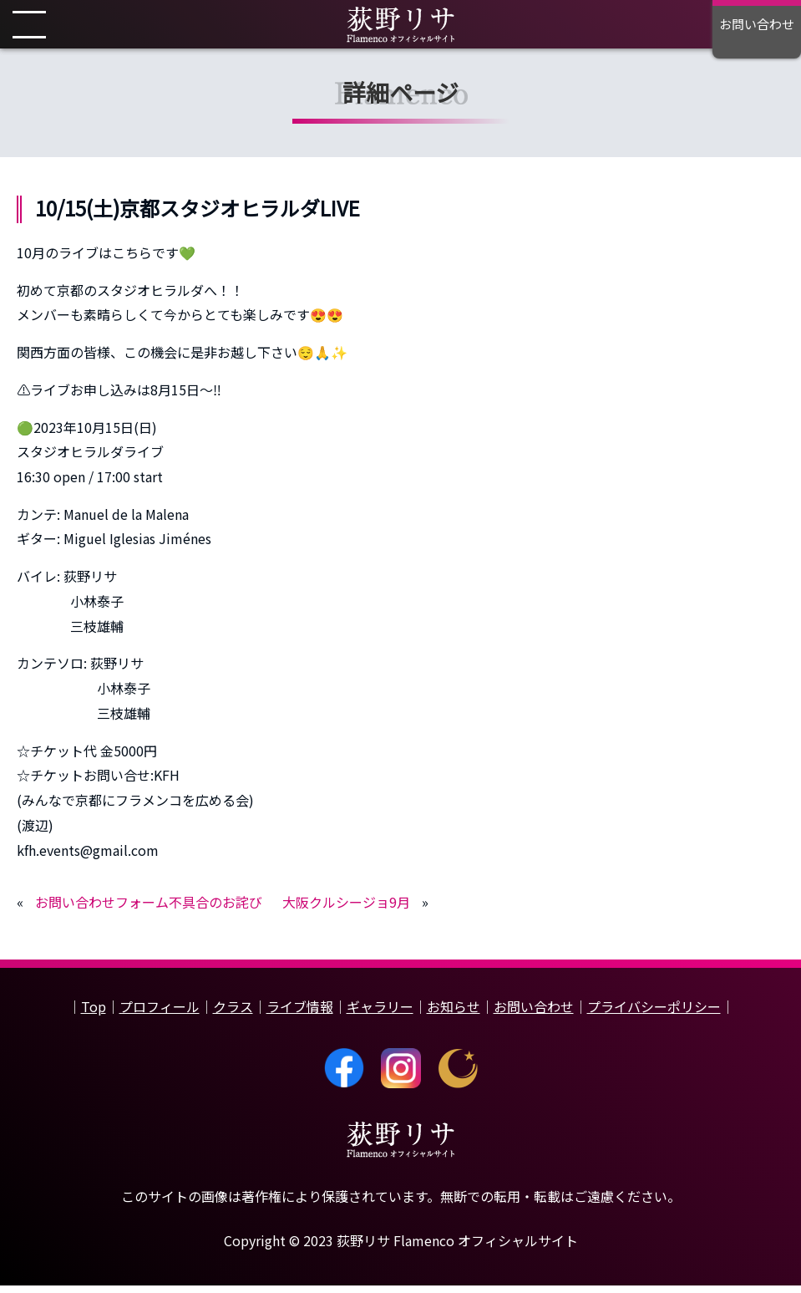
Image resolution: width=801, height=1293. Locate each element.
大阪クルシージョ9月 (346, 910)
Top (93, 1015)
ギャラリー (380, 1015)
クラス (233, 1015)
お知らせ (453, 1015)
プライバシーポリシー (654, 1015)
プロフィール (159, 1015)
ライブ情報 (299, 1015)
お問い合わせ (534, 1015)
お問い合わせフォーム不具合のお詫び (148, 910)
